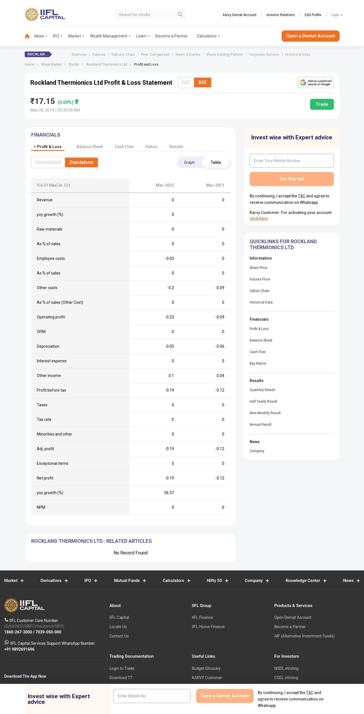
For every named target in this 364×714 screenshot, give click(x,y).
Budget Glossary (206, 668)
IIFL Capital (119, 617)
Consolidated (48, 162)
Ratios (151, 146)
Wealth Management (108, 36)
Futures (99, 55)
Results (176, 146)
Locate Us (118, 627)
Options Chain (123, 55)
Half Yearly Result (263, 401)
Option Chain (260, 291)
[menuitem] (29, 36)
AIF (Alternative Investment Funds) (304, 636)
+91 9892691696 (19, 649)
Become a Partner (171, 36)
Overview (79, 55)
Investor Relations (280, 15)
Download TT (120, 677)
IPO (56, 36)
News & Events (188, 55)
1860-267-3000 (18, 632)
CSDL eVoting (286, 677)
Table (216, 162)
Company (257, 451)
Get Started (291, 179)
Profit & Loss (259, 329)
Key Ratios (258, 363)
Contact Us (119, 636)
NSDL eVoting (286, 668)
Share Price (258, 268)
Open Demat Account (292, 617)
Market (74, 36)
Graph (189, 162)
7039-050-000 (48, 632)
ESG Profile (313, 15)
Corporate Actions (264, 55)
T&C (301, 196)
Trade (322, 104)
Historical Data (297, 55)
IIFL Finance (202, 617)
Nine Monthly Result (265, 413)
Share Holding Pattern (224, 55)
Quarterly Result (262, 390)
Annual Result (261, 425)
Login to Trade (121, 668)
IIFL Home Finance (208, 627)
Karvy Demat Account (240, 15)
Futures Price (260, 279)
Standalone (81, 162)
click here (259, 218)
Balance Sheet (261, 340)
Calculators (207, 36)
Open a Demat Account (310, 36)
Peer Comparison (155, 55)
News (39, 36)
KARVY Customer (207, 677)
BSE (202, 82)
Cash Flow (258, 352)
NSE (186, 82)
